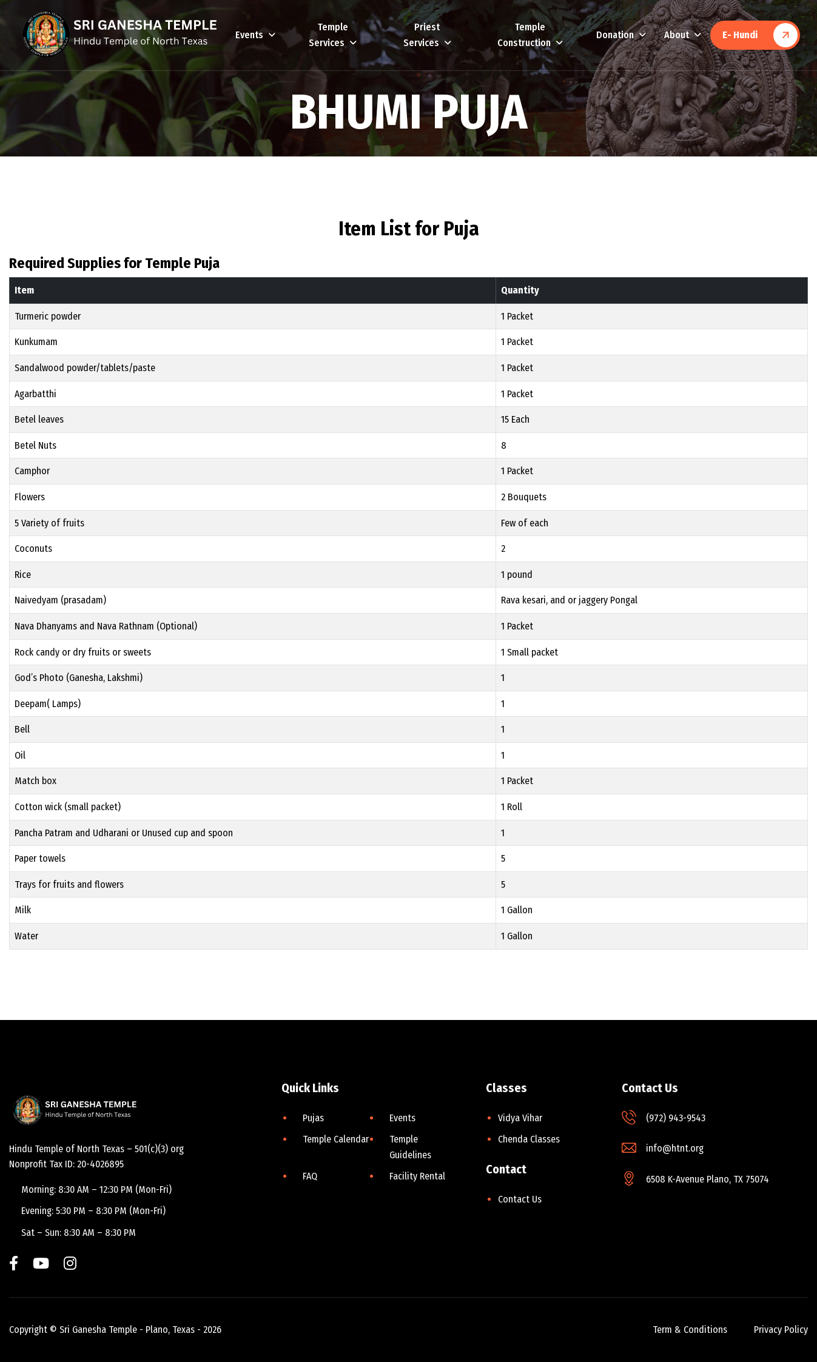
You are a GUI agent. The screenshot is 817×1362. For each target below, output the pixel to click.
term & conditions (690, 1329)
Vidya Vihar (520, 1118)
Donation (615, 35)
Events (249, 35)
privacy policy (781, 1329)
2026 (212, 1329)
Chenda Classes (529, 1139)
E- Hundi (740, 35)
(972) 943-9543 (675, 1118)
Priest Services (421, 35)
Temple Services (328, 35)
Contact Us (520, 1199)
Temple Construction (524, 35)
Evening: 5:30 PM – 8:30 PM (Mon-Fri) (93, 1210)
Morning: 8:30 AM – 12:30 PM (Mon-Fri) (96, 1189)
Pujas (313, 1118)
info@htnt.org (675, 1148)
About (676, 35)
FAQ (310, 1176)
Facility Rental (417, 1176)
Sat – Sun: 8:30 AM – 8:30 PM (78, 1232)
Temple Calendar (336, 1139)
